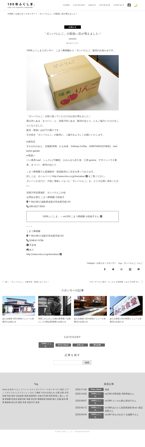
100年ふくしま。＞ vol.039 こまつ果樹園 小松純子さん (72, 216)
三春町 (37, 393)
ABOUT (92, 5)
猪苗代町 (22, 399)
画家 (28, 399)
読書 (59, 399)
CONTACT (119, 5)
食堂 (38, 402)
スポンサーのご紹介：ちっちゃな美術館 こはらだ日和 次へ (116, 282)
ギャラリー (41, 389)
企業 (62, 393)
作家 (4, 396)
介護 (58, 393)
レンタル (30, 393)
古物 (40, 396)
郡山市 (14, 402)
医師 (26, 396)
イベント (25, 389)
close (4, 389)
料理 (51, 396)
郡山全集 (97, 345)
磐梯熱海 (42, 399)
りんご (140, 263)
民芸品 (14, 399)
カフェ (32, 389)
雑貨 (20, 402)
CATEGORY (79, 5)
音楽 (24, 402)
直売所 (34, 399)
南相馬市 (33, 396)
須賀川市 (31, 402)
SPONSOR (105, 5)
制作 (13, 396)
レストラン (20, 393)
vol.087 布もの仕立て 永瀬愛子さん (122, 414)
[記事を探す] (68, 362)
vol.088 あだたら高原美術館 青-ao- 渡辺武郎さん (123, 409)
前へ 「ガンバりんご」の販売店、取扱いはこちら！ (26, 282)
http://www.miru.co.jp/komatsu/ (70, 176)
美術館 (49, 399)
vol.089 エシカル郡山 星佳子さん (121, 401)
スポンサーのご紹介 (55, 389)
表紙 (107, 389)
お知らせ (20, 14)
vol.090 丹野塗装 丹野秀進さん (119, 394)
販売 (64, 399)
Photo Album (63, 345)
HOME (66, 5)
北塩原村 (20, 396)
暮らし (63, 396)
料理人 (56, 396)
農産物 (8, 402)
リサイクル (10, 393)
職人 (55, 399)
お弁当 (11, 389)
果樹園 (8, 399)
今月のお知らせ (48, 393)
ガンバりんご (130, 263)
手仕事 (45, 396)
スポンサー (31, 14)
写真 (9, 396)
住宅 (67, 393)
